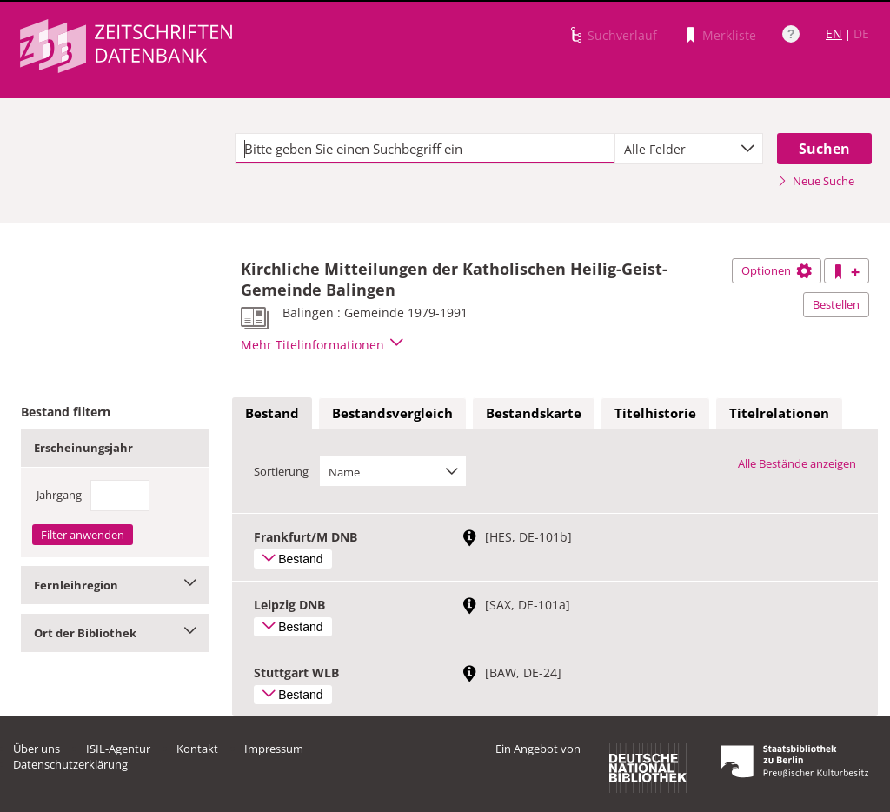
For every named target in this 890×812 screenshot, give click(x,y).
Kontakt (197, 748)
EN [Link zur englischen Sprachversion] (834, 33)
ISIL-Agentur (118, 748)
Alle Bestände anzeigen (797, 463)
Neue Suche (815, 181)
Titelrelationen (779, 413)
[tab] (272, 413)
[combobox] (688, 148)
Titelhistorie (655, 413)
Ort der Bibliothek (115, 633)
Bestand (272, 413)
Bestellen (836, 304)
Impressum (273, 748)
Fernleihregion (115, 585)
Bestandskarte (533, 413)
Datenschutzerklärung (70, 764)
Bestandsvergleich (392, 413)
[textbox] (425, 148)
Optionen (776, 270)
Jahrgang (59, 495)
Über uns (36, 748)
